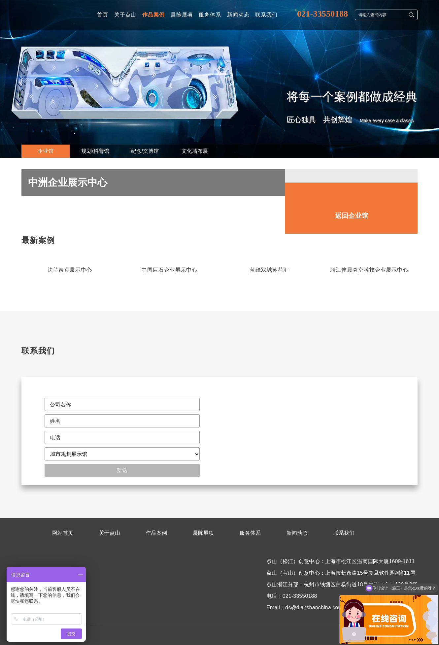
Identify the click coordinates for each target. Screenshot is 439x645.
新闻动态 (297, 533)
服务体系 (250, 533)
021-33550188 (322, 13)
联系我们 (344, 533)
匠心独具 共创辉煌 (319, 120)
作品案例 (156, 533)
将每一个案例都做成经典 (352, 96)
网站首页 (62, 533)
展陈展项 (203, 533)
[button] (413, 273)
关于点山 (109, 533)
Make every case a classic (387, 120)
